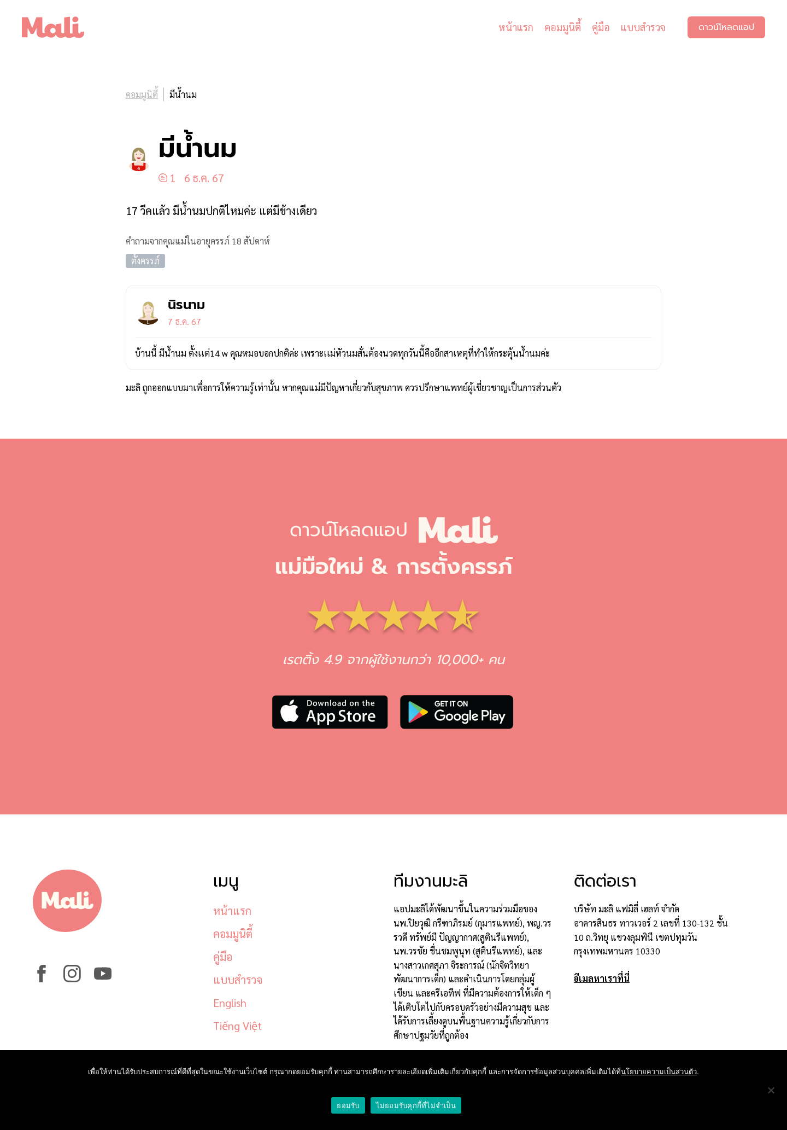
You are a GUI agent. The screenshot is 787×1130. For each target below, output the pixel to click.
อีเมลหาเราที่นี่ (602, 978)
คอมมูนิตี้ (562, 27)
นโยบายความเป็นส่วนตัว (659, 1072)
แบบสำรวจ (643, 27)
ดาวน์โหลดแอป (726, 27)
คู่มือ (601, 27)
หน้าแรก (515, 27)
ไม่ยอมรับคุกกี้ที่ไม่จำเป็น (416, 1106)
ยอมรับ (348, 1106)
